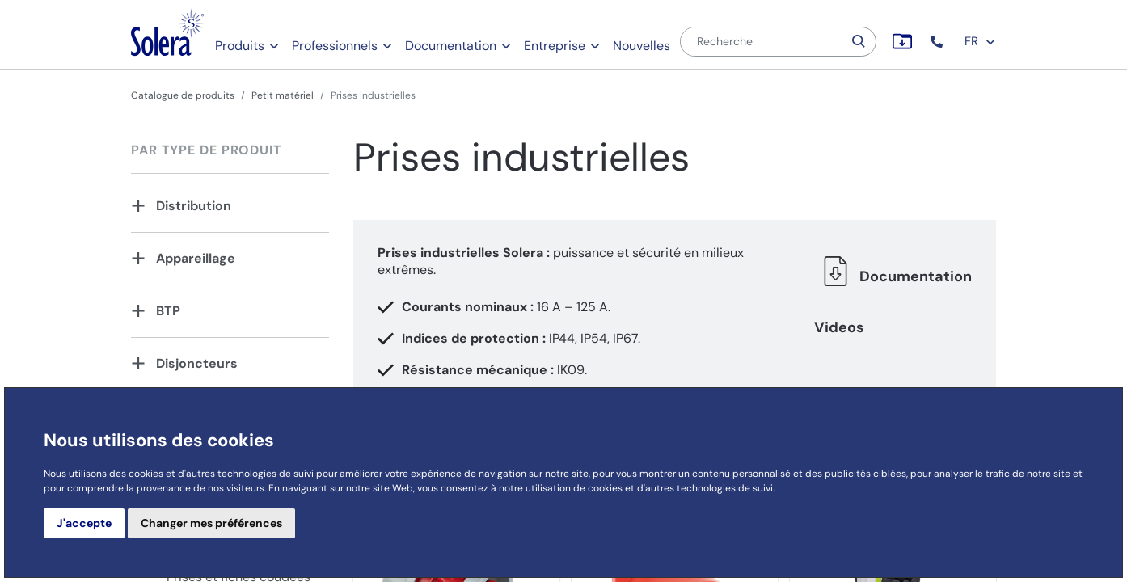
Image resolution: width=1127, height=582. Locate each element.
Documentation (450, 45)
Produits (239, 45)
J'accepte (84, 523)
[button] (938, 42)
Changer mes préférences (211, 523)
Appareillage (195, 258)
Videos (839, 327)
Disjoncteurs (197, 363)
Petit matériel (282, 95)
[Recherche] (761, 41)
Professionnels (335, 45)
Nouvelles (641, 45)
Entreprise (554, 45)
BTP (168, 310)
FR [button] (980, 41)
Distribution (193, 205)
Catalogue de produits (182, 95)
